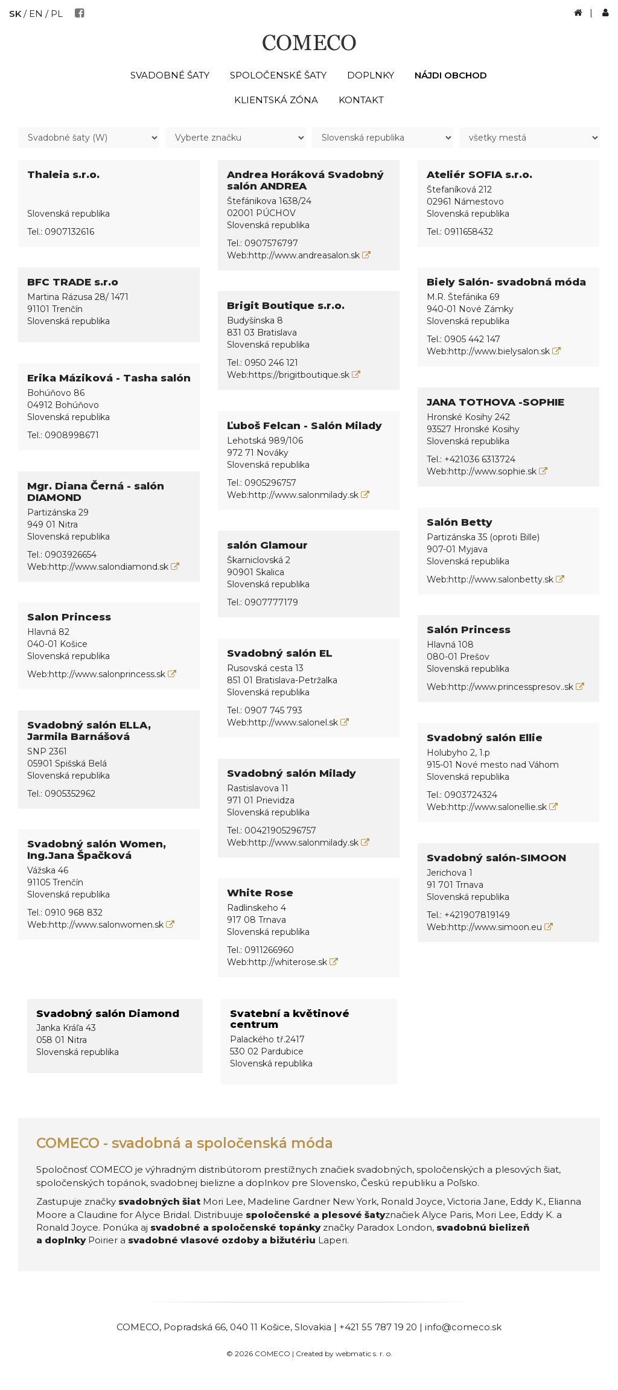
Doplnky (370, 75)
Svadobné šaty (169, 75)
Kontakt (361, 100)
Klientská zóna (276, 100)
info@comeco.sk (463, 1327)
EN (36, 13)
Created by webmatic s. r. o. (344, 1353)
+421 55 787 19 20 (378, 1327)
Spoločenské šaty (278, 75)
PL (57, 13)
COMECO (137, 1327)
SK (15, 13)
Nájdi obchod (451, 75)
